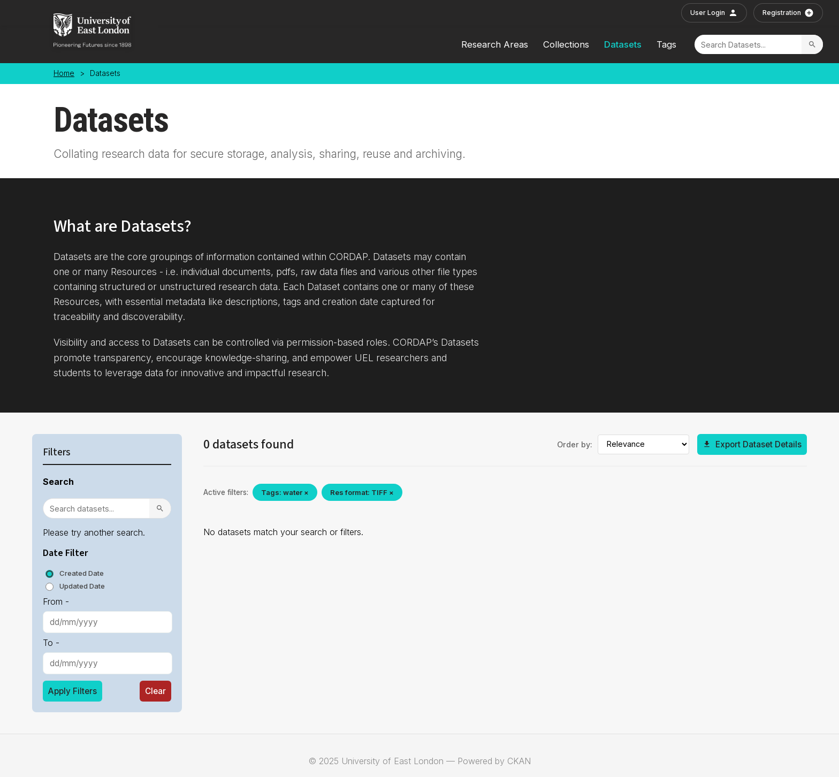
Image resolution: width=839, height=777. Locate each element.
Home (64, 73)
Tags (666, 44)
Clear (155, 691)
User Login (714, 13)
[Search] (748, 45)
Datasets (623, 44)
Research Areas (494, 44)
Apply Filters (72, 691)
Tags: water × (285, 492)
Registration (788, 13)
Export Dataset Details (752, 444)
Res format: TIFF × (362, 492)
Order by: (574, 444)
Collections (566, 44)
